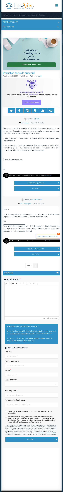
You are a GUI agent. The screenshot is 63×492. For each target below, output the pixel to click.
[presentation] (6, 283)
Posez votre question (43, 183)
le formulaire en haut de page (22, 334)
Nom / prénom (12, 361)
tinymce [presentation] (54, 318)
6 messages (25, 123)
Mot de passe (10, 391)
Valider (42, 439)
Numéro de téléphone (15, 400)
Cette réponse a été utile (48, 235)
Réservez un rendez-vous (31, 65)
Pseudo (8, 352)
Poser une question (32, 102)
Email (7, 371)
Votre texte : (11, 279)
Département (11, 380)
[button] (6, 283)
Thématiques (31, 22)
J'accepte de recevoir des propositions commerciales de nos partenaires (30, 412)
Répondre (46, 188)
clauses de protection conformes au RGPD (44, 433)
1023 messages (25, 204)
